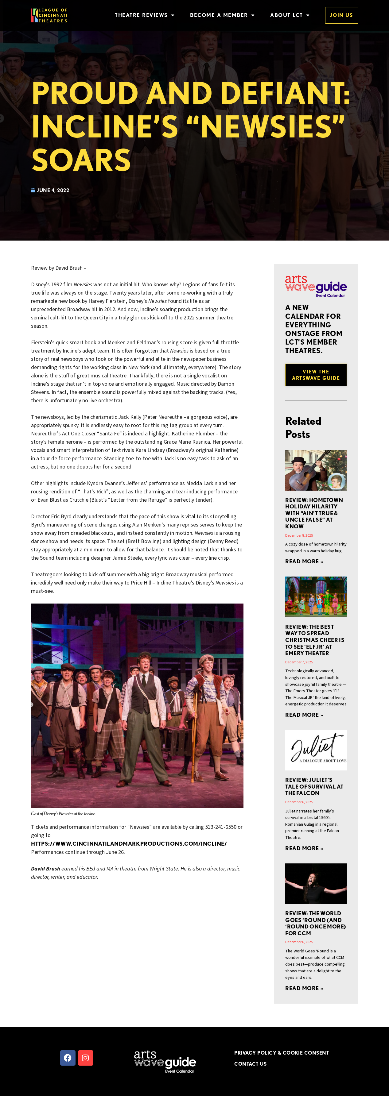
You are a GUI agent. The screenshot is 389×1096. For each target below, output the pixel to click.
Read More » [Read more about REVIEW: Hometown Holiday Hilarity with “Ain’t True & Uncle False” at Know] (304, 561)
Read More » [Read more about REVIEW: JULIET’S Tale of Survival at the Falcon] (304, 848)
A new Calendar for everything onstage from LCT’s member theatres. (313, 329)
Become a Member (222, 15)
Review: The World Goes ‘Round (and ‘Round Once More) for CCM (315, 923)
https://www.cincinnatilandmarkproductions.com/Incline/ (129, 843)
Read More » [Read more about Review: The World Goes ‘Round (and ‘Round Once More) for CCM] (304, 988)
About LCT (290, 15)
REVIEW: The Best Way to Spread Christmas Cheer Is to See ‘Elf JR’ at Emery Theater (314, 639)
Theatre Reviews (145, 15)
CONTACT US (250, 1064)
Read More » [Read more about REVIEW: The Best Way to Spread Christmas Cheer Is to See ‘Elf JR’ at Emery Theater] (304, 715)
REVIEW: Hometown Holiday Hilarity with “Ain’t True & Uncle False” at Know (314, 513)
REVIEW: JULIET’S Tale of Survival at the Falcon (314, 786)
